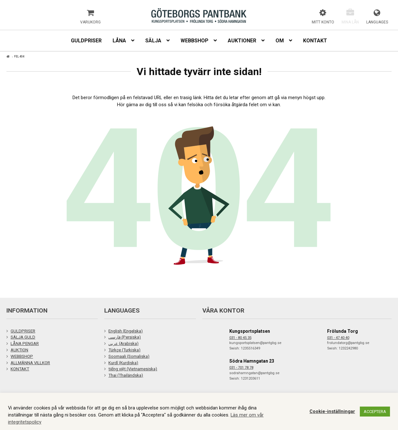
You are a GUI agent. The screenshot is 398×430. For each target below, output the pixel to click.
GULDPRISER (23, 331)
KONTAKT (20, 368)
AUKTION (19, 350)
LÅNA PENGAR (25, 343)
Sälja (153, 41)
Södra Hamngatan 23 (251, 361)
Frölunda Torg (342, 331)
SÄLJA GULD (23, 337)
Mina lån (350, 22)
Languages (377, 22)
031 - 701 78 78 (241, 368)
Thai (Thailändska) (125, 375)
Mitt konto (323, 22)
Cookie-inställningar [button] (332, 411)
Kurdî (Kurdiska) (123, 362)
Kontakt (315, 41)
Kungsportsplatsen (249, 331)
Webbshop (194, 41)
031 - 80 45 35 (240, 338)
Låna (119, 41)
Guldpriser (86, 41)
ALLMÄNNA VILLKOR (30, 362)
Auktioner (242, 41)
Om (279, 41)
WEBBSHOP (22, 356)
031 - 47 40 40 (338, 338)
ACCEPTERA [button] (375, 411)
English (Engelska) (125, 331)
